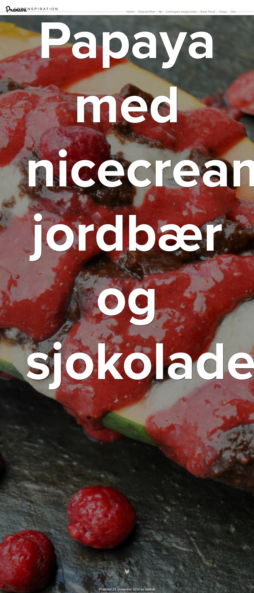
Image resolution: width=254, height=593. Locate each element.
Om (233, 19)
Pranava (32, 17)
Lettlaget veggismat (181, 19)
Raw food (208, 19)
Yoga (223, 19)
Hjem (130, 19)
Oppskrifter (147, 19)
